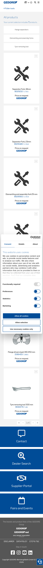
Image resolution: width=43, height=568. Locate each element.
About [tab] (35, 244)
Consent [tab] (7, 244)
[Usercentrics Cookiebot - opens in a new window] (30, 237)
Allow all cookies (21, 316)
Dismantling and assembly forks (21, 38)
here (19, 278)
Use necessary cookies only (21, 329)
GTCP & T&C (34, 541)
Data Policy (21, 541)
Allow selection (21, 322)
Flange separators (21, 30)
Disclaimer (9, 541)
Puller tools (10, 8)
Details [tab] (21, 244)
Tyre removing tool (21, 47)
